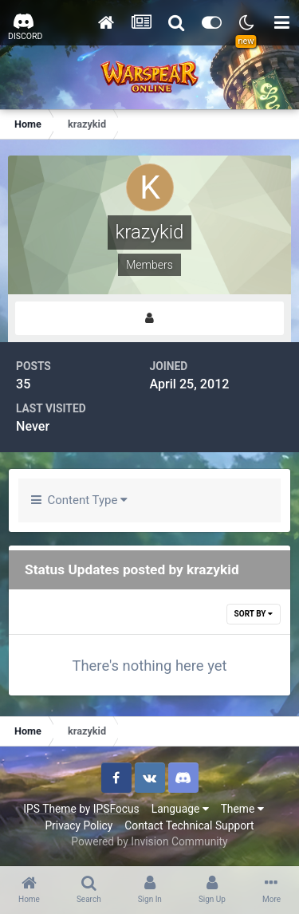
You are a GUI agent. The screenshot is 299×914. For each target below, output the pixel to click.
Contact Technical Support (189, 825)
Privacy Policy (78, 825)
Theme (242, 808)
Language (180, 808)
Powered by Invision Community (149, 841)
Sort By (253, 613)
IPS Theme (49, 808)
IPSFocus (116, 808)
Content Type (79, 500)
